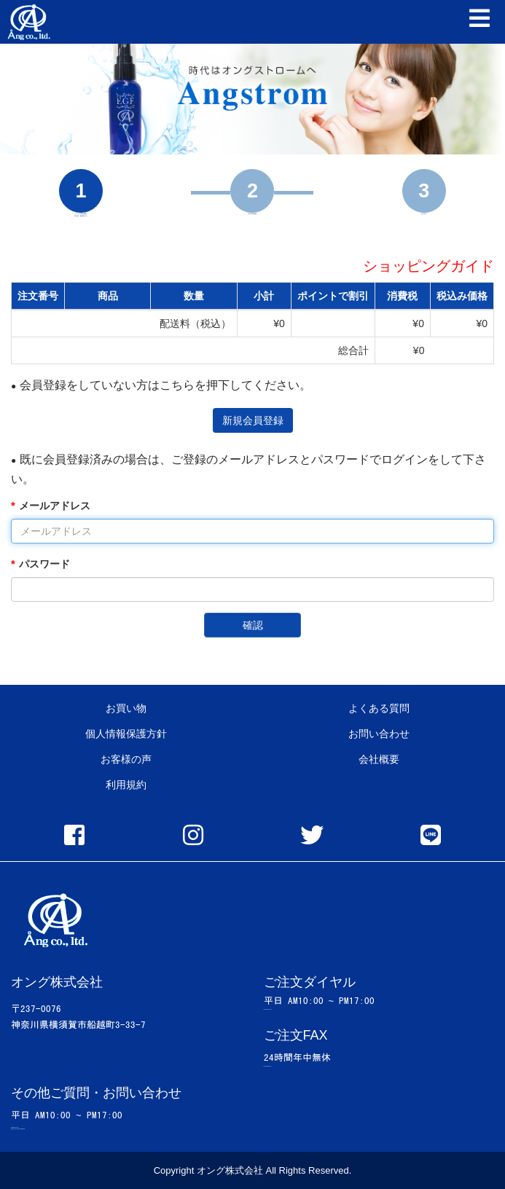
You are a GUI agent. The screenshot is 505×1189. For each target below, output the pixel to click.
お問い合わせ (379, 733)
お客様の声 (126, 759)
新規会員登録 (252, 420)
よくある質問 (379, 708)
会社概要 (379, 759)
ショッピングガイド (428, 266)
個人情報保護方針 (126, 733)
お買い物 (126, 708)
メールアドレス (54, 505)
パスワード (44, 564)
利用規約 (126, 784)
